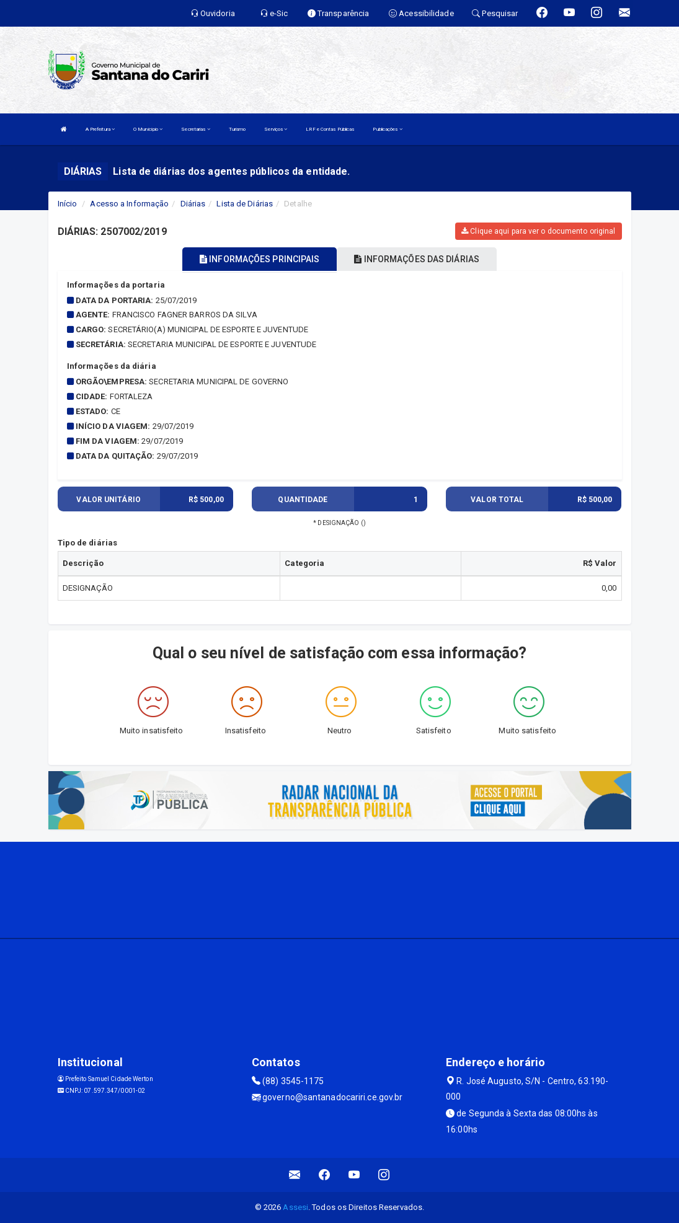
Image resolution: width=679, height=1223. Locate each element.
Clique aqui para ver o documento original (538, 231)
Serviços (275, 129)
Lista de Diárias (244, 203)
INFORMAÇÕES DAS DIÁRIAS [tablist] (416, 259)
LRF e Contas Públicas (330, 129)
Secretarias (195, 129)
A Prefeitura (100, 129)
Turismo (237, 129)
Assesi (295, 1207)
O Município (147, 129)
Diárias (193, 203)
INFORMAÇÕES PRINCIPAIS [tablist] (259, 259)
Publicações (387, 129)
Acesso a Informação (129, 203)
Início (68, 203)
